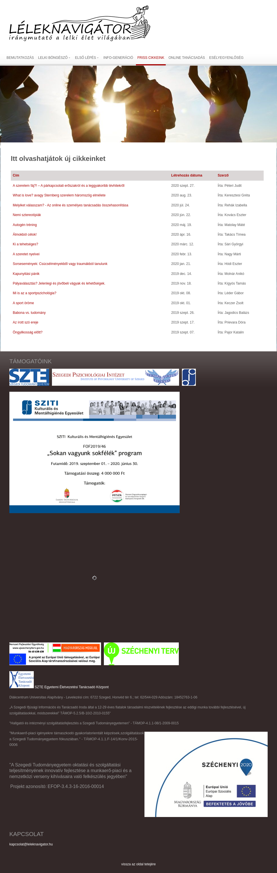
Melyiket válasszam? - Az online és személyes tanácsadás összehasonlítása (70, 205)
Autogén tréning (25, 225)
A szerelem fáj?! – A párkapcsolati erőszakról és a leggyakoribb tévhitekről (69, 186)
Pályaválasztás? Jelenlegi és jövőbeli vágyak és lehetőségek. (59, 283)
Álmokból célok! (25, 235)
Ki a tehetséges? (25, 244)
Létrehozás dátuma (186, 175)
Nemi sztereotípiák (27, 215)
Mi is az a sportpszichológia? (34, 293)
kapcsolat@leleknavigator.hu (31, 844)
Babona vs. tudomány (29, 313)
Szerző (223, 175)
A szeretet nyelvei (26, 254)
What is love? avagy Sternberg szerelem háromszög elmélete (59, 195)
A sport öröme (23, 303)
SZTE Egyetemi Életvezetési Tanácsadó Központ (72, 687)
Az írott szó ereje (25, 322)
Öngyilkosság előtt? (28, 332)
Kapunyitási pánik (26, 274)
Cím (16, 175)
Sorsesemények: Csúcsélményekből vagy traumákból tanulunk (60, 264)
